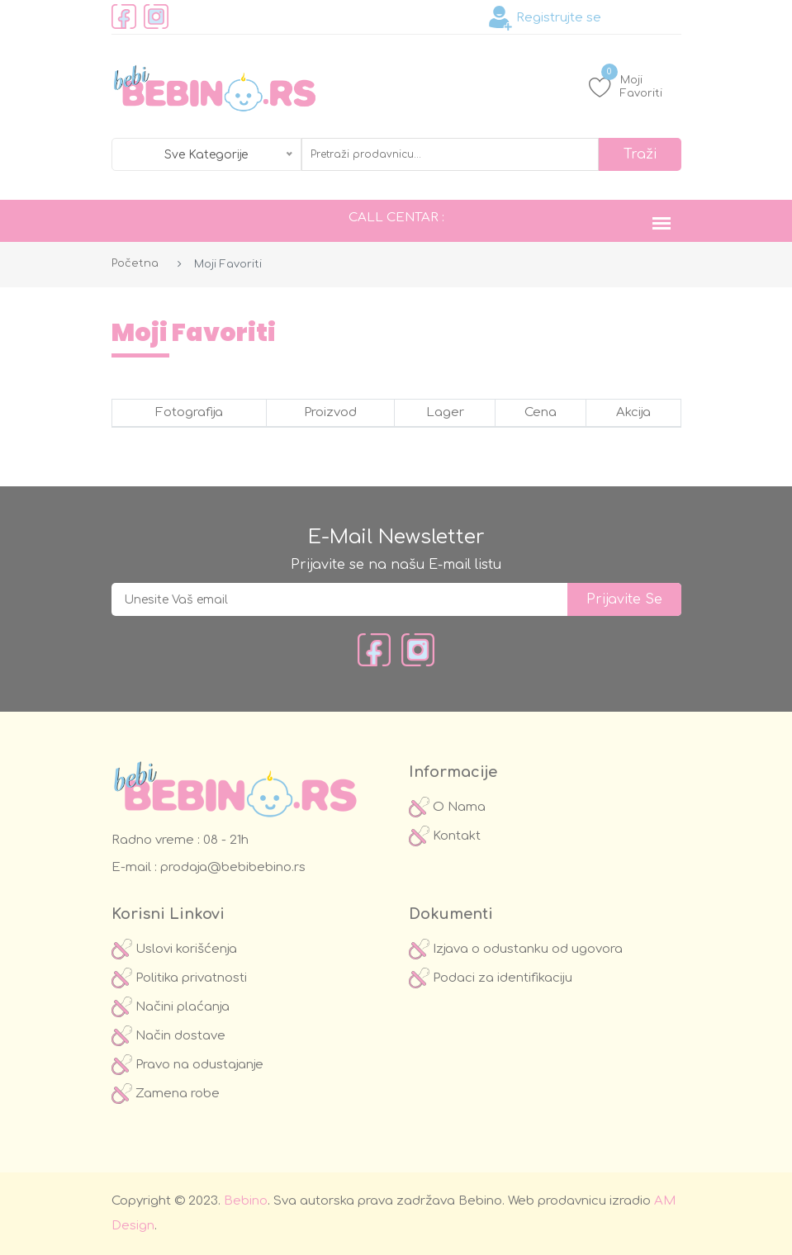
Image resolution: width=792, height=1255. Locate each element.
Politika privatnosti (179, 978)
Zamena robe (165, 1094)
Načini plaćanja (170, 1007)
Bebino (246, 1201)
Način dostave (168, 1036)
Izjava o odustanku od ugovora (516, 949)
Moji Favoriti (625, 86)
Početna (135, 263)
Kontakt (445, 836)
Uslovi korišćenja (174, 949)
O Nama (447, 807)
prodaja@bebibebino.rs (231, 867)
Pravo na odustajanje (187, 1065)
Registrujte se (544, 18)
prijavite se (624, 599)
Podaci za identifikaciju (490, 978)
